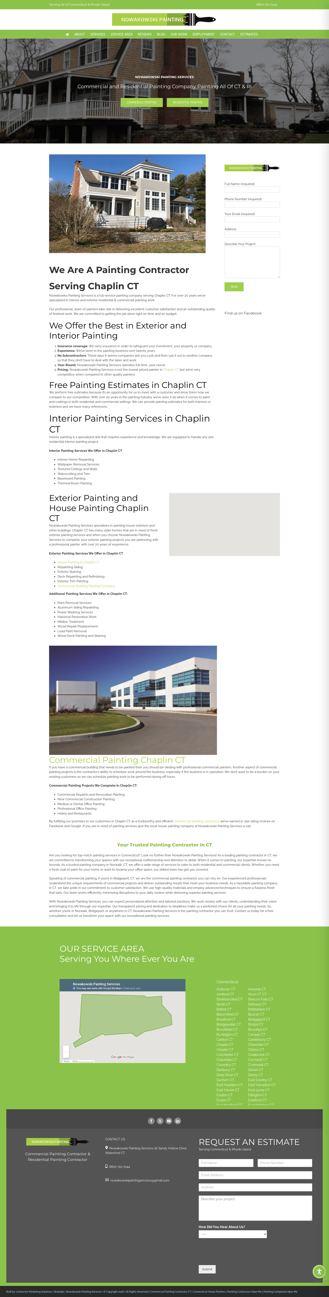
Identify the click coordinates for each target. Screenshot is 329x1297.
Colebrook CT (259, 1055)
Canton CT (225, 1040)
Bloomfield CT (228, 1014)
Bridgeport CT (259, 1019)
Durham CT (225, 1080)
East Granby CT (260, 1080)
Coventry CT (226, 1065)
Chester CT (225, 1050)
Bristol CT (255, 1024)
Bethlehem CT (259, 1009)
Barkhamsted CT (230, 999)
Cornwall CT (257, 1060)
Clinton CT (256, 1050)
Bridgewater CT (229, 1024)
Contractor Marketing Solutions (34, 1291)
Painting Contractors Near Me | (245, 1291)
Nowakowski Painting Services (84, 1291)
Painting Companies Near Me (281, 1291)
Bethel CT (224, 1009)
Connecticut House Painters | (210, 1291)
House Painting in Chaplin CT (78, 562)
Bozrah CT (256, 1014)
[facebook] (151, 1121)
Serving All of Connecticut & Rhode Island (79, 5)
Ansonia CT (257, 989)
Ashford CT (225, 994)
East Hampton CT (262, 1085)
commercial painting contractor (196, 821)
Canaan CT (256, 1035)
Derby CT (255, 1075)
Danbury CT (226, 1070)
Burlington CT (227, 1035)
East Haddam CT (230, 1085)
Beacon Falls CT (260, 999)
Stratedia (59, 1291)
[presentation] (230, 1258)
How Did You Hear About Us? (222, 1227)
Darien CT (255, 1070)
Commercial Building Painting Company (86, 586)
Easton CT (224, 1095)
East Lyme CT (259, 1090)
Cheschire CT (258, 1045)
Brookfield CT (227, 1030)
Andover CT (226, 989)
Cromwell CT (258, 1065)
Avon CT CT (257, 994)
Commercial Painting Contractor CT (170, 1291)
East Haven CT (228, 1090)
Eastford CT (257, 1100)
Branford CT (226, 1019)
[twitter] (160, 1121)
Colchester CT (228, 1055)
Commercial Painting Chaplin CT (117, 760)
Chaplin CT (171, 370)
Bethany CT (257, 1004)
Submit (207, 1269)
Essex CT (224, 1100)
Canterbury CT (259, 1040)
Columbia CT (227, 1060)
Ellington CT (257, 1095)
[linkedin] (177, 1121)
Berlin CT (224, 1004)
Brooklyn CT (258, 1030)
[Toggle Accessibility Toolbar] (319, 1271)
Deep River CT (228, 1075)
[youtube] (169, 1121)
